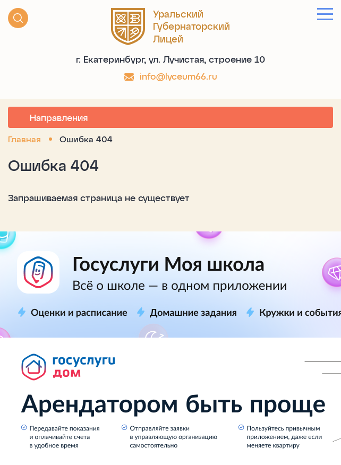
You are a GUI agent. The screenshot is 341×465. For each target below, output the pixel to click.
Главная (24, 139)
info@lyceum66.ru (178, 76)
